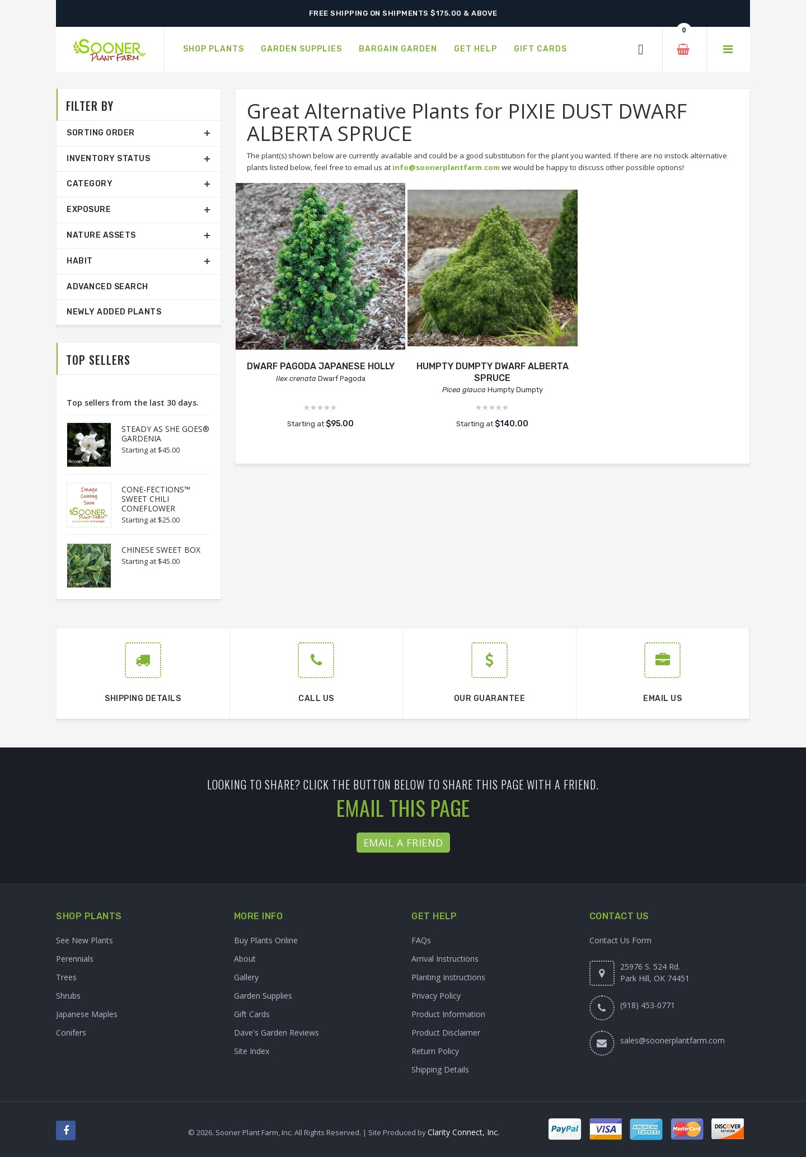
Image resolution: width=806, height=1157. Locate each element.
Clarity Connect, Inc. (463, 1132)
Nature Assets (101, 235)
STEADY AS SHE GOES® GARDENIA (165, 433)
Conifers (71, 1032)
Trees (66, 977)
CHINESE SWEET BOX (160, 549)
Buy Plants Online (266, 940)
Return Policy (435, 1051)
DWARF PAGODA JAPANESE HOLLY (321, 366)
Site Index (251, 1051)
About (245, 958)
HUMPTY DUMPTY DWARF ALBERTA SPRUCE (492, 372)
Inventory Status (108, 158)
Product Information (448, 1014)
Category (90, 184)
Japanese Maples (87, 1014)
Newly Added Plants (114, 312)
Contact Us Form (620, 940)
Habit (80, 261)
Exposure (89, 209)
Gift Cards (252, 1014)
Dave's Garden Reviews (276, 1032)
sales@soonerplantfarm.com (672, 1040)
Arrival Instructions (445, 958)
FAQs (421, 940)
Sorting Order (101, 133)
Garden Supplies (263, 995)
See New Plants (84, 940)
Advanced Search (107, 286)
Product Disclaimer (445, 1032)
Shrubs (68, 995)
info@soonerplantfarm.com (446, 167)
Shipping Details (440, 1069)
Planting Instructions (448, 977)
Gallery (246, 977)
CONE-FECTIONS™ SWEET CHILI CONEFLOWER (155, 499)
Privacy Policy (436, 995)
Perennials (74, 958)
